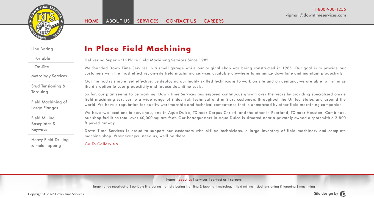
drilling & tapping (201, 186)
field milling (244, 186)
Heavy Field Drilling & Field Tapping (50, 142)
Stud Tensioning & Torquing (48, 89)
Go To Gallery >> (102, 144)
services (201, 179)
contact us (218, 179)
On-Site (41, 66)
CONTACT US (181, 21)
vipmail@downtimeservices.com (316, 15)
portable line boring (146, 186)
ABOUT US (118, 21)
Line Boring (42, 48)
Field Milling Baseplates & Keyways (43, 124)
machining (307, 186)
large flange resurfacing (111, 186)
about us (185, 179)
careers (236, 179)
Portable (42, 58)
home (170, 179)
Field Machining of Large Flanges (49, 105)
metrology (225, 186)
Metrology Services (49, 75)
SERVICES (148, 21)
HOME (92, 21)
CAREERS (214, 21)
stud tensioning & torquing (276, 186)
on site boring (175, 186)
